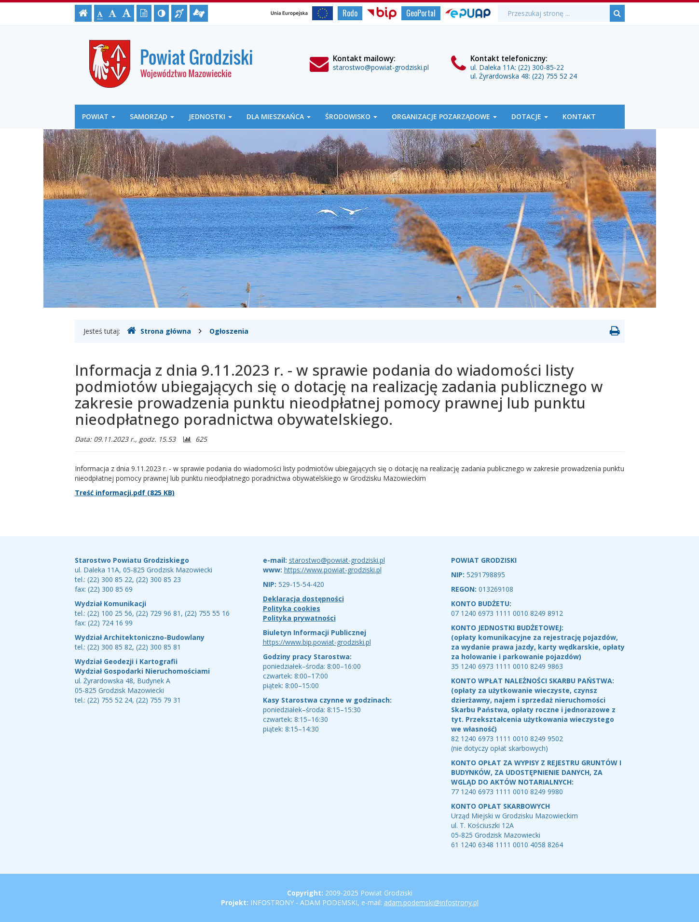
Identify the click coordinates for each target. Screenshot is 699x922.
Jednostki (210, 116)
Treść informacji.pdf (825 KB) (125, 492)
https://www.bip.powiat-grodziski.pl (317, 642)
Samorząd (152, 116)
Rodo (350, 13)
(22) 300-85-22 (541, 67)
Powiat (98, 116)
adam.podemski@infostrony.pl (431, 902)
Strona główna (159, 331)
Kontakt (579, 116)
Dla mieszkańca (279, 116)
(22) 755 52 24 (554, 76)
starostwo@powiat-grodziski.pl (381, 67)
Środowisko (351, 116)
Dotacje (529, 116)
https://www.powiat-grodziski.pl (333, 569)
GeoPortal (421, 13)
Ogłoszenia (228, 331)
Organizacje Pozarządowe (444, 116)
